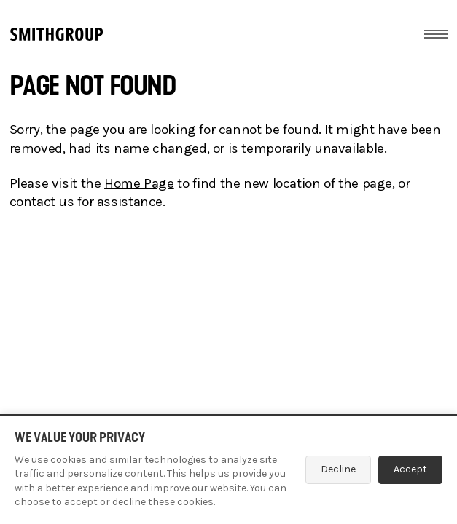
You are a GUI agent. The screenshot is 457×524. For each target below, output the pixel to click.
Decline (338, 469)
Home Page (139, 183)
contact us (41, 202)
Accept (410, 469)
